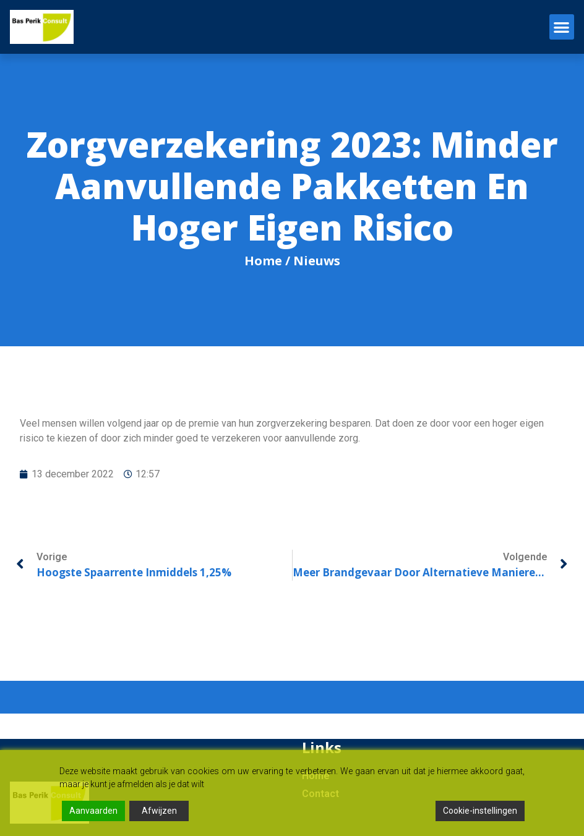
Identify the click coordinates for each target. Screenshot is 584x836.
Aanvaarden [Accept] (93, 811)
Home (263, 260)
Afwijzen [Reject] (159, 811)
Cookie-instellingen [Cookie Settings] (480, 811)
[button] (562, 27)
